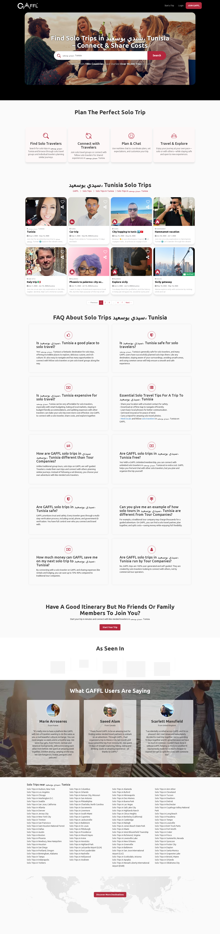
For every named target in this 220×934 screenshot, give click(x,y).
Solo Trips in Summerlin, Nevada (169, 838)
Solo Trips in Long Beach (166, 813)
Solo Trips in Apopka (121, 860)
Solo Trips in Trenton (36, 820)
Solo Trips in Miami (120, 829)
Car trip (73, 231)
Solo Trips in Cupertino (79, 817)
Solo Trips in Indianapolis (38, 860)
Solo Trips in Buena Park (123, 801)
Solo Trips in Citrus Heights (124, 813)
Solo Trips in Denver (36, 810)
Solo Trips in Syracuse (165, 841)
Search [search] (157, 55)
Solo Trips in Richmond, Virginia (126, 835)
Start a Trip (169, 5)
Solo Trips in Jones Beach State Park (128, 826)
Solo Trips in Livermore (79, 810)
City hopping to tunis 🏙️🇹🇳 (127, 231)
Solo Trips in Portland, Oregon (40, 850)
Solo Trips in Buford (121, 792)
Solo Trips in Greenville (122, 844)
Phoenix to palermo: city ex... (86, 281)
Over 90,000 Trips (131, 63)
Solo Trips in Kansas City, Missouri (84, 795)
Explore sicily (120, 281)
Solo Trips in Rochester (165, 804)
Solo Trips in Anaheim (79, 860)
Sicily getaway (163, 281)
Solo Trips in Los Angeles (38, 792)
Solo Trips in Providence (80, 832)
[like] (62, 202)
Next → (129, 302)
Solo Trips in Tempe (164, 820)
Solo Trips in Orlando (78, 792)
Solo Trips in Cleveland (165, 792)
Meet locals (126, 419)
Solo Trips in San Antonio (80, 798)
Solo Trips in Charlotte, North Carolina (86, 804)
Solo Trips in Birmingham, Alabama (42, 853)
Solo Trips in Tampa (35, 857)
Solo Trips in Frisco (163, 835)
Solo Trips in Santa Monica (167, 850)
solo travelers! (148, 419)
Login (181, 5)
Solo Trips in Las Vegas (122, 804)
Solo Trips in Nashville (79, 853)
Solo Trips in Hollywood (80, 857)
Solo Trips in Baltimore (79, 823)
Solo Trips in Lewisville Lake (125, 838)
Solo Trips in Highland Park (81, 844)
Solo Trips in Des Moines (123, 798)
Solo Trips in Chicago (36, 795)
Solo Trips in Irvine (77, 838)
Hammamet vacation (167, 231)
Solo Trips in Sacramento (80, 807)
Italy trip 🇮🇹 (34, 281)
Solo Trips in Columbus (79, 789)
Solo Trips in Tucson (164, 795)
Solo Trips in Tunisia (105, 191)
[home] (27, 6)
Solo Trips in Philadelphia (80, 801)
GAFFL (76, 191)
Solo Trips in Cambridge (123, 820)
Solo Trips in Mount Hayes (81, 835)
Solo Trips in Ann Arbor (165, 789)
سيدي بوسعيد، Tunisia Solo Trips (110, 185)
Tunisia (31, 231)
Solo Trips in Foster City (165, 844)
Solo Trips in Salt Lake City (124, 807)
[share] (62, 207)
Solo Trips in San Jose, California (41, 804)
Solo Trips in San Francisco (39, 823)
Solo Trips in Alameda (122, 789)
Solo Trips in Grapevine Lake (167, 853)
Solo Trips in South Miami (80, 813)
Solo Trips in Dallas (35, 829)
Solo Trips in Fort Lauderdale (82, 850)
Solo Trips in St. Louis (79, 826)
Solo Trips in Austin (35, 832)
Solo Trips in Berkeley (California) (127, 817)
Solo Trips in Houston (36, 844)
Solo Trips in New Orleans (124, 841)
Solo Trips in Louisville (165, 823)
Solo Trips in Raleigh (121, 823)
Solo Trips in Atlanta (36, 807)
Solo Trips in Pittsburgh (80, 829)
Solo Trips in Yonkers (36, 863)
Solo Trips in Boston (36, 835)
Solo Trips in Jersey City (37, 813)
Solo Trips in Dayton (164, 847)
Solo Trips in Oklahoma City (167, 863)
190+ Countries (94, 63)
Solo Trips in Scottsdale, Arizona (126, 857)
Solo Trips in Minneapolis (123, 795)
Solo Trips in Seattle (36, 801)
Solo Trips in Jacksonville (80, 820)
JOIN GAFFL (194, 5)
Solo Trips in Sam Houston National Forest (46, 826)
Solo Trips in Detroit (164, 801)
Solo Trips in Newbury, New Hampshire (44, 841)
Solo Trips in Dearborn (165, 798)
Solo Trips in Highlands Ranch (125, 810)
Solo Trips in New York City (39, 817)
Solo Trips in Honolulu (79, 841)
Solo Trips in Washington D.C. (40, 798)
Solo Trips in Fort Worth (165, 829)
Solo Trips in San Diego (37, 847)
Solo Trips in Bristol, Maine (167, 857)
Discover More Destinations (110, 894)
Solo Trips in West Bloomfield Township (130, 832)
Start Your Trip (110, 627)
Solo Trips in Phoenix (36, 838)
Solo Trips (87, 191)
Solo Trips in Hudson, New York (41, 789)
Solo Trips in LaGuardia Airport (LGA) (85, 847)
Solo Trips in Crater (163, 832)
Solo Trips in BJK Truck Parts (168, 826)
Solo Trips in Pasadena (165, 817)
